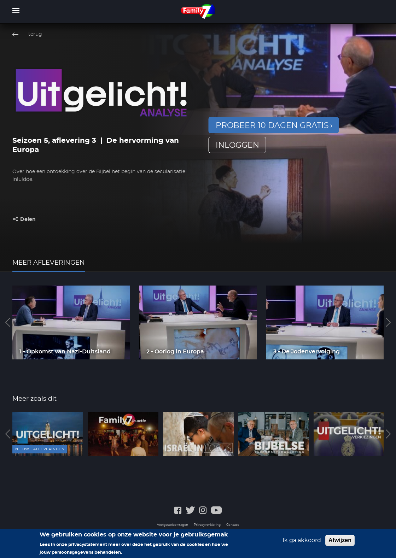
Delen (28, 219)
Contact (232, 525)
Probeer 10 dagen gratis (272, 125)
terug (35, 34)
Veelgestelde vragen (172, 525)
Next (388, 322)
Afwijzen (339, 541)
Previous (7, 322)
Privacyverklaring (207, 525)
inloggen (237, 145)
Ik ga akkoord (302, 541)
